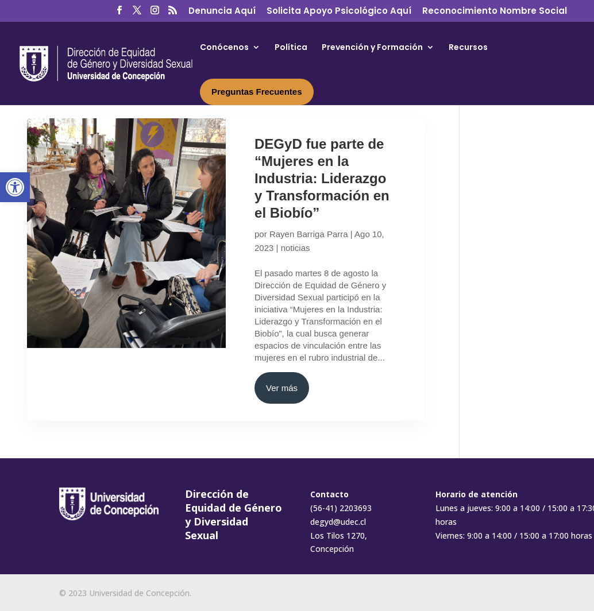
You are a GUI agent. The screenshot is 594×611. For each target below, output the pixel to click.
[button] (15, 187)
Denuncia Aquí (222, 11)
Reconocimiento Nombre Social (494, 11)
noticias (295, 248)
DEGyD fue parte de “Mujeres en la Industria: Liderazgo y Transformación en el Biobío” (321, 178)
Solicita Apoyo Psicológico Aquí (339, 11)
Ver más (282, 388)
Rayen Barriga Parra (308, 234)
